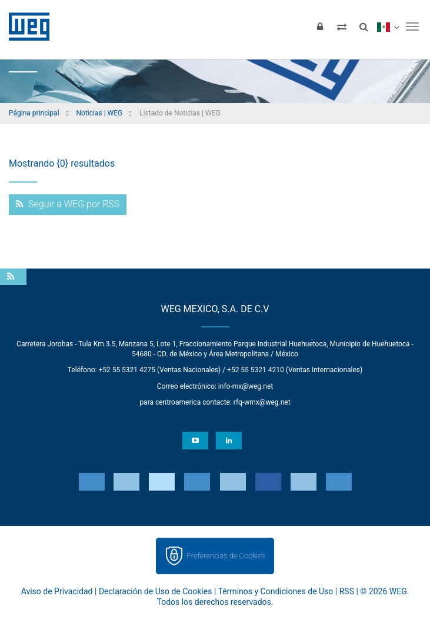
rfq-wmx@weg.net (262, 402)
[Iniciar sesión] (320, 26)
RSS (346, 591)
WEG (25, 26)
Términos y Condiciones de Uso (276, 591)
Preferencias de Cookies (225, 555)
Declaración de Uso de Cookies (155, 591)
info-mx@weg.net (245, 386)
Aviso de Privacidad (57, 591)
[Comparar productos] (342, 26)
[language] (387, 26)
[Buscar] (363, 26)
